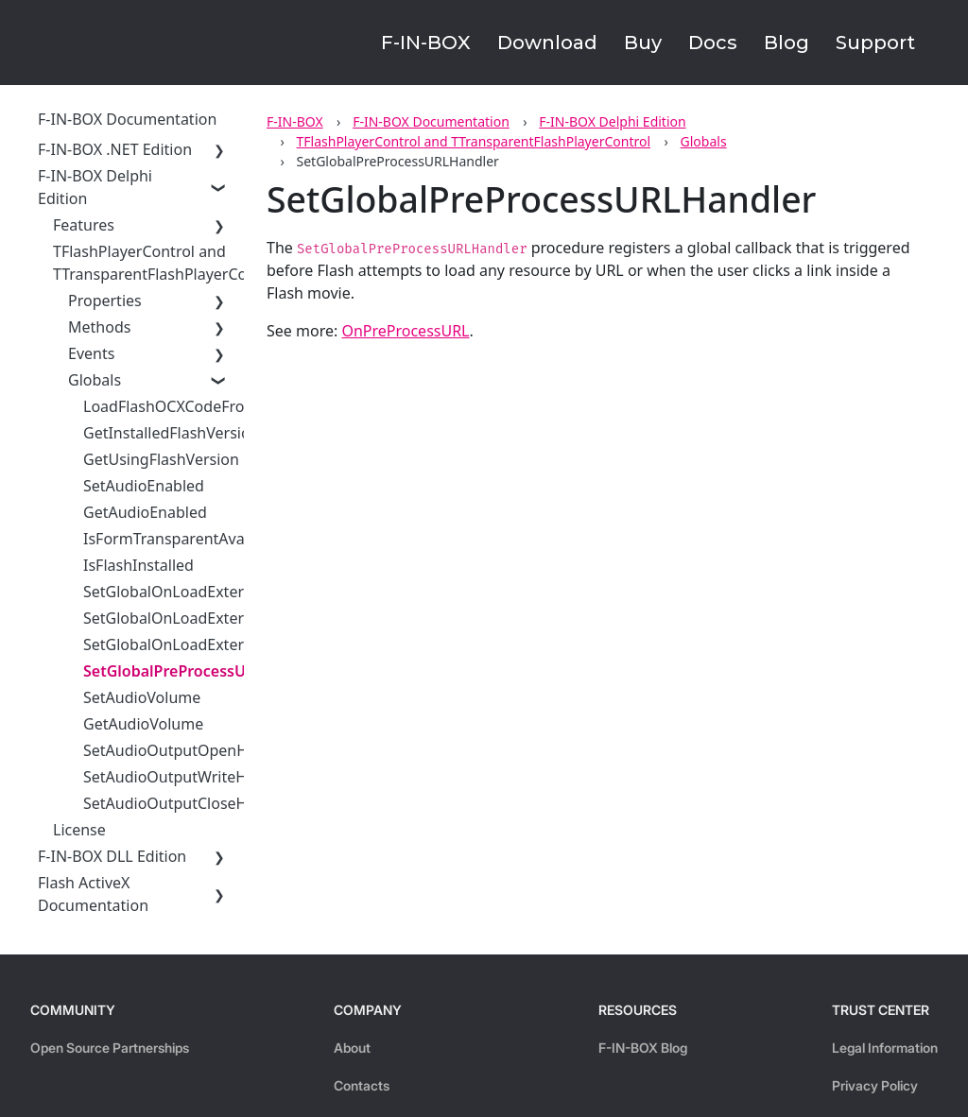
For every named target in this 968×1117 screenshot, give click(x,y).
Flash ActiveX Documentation (93, 894)
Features (83, 225)
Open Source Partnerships (109, 1048)
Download (547, 42)
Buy (643, 42)
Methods (99, 327)
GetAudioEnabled (145, 512)
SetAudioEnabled (143, 485)
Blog (786, 42)
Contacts (361, 1085)
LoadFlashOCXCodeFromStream (196, 406)
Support (875, 42)
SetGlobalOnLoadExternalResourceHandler (236, 591)
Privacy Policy (875, 1085)
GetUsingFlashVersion (161, 459)
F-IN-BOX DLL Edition (112, 856)
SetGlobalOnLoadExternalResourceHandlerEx (244, 618)
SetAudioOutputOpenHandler (188, 750)
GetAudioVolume (143, 723)
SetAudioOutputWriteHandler (188, 776)
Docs (712, 42)
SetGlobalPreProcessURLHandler (202, 671)
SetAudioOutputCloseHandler (188, 803)
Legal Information (885, 1048)
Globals (704, 141)
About (352, 1048)
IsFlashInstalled (138, 565)
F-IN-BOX (426, 42)
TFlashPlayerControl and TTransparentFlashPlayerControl (474, 141)
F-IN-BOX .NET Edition (115, 149)
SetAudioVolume (141, 697)
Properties (105, 300)
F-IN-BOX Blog (642, 1048)
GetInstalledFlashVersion (171, 432)
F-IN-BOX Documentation (431, 121)
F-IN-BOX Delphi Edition (612, 121)
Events (91, 353)
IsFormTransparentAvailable (183, 538)
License (79, 829)
